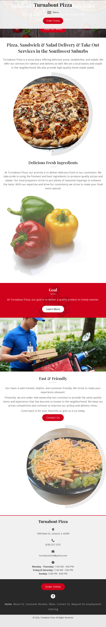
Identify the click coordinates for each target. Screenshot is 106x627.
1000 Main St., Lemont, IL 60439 (53, 533)
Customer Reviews (36, 604)
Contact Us (63, 604)
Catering (53, 609)
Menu (52, 604)
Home (8, 604)
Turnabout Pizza (53, 4)
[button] (53, 29)
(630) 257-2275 (53, 544)
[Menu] (53, 12)
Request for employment (86, 604)
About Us (18, 604)
